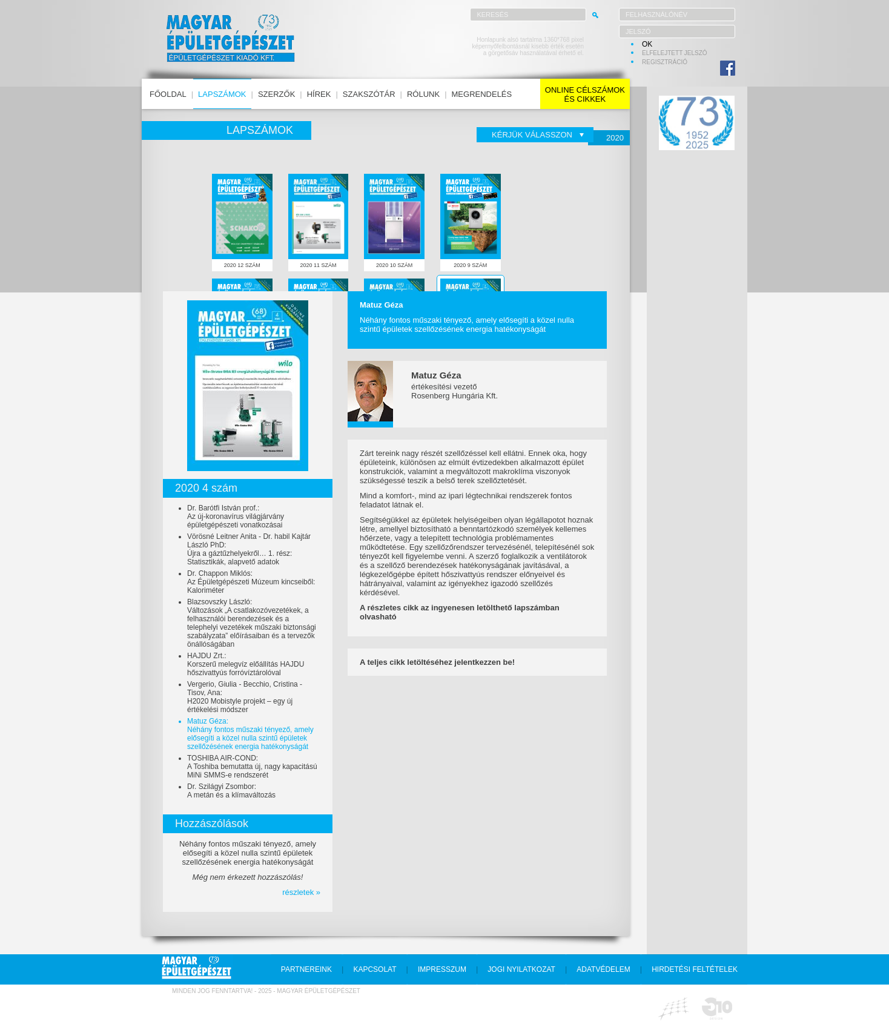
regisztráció (664, 62)
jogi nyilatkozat (521, 969)
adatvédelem (603, 969)
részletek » (301, 892)
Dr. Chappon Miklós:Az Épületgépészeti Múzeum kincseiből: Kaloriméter (251, 582)
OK (647, 44)
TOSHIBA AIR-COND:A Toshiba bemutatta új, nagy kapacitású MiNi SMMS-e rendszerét (252, 766)
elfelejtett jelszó (674, 53)
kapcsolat (374, 969)
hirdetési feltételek (695, 969)
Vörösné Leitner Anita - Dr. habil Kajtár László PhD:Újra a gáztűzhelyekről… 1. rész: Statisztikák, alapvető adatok (249, 549)
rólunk (423, 94)
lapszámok (222, 94)
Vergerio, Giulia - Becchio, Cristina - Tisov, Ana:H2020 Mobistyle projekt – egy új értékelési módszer (244, 697)
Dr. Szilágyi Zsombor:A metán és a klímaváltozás (231, 790)
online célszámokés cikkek (585, 94)
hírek (319, 94)
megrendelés (482, 94)
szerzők (276, 94)
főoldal (168, 94)
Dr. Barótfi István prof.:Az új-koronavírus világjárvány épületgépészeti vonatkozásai (235, 516)
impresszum (442, 969)
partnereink (306, 969)
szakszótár (369, 94)
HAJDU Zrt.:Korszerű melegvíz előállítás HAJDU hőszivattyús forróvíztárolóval (245, 664)
